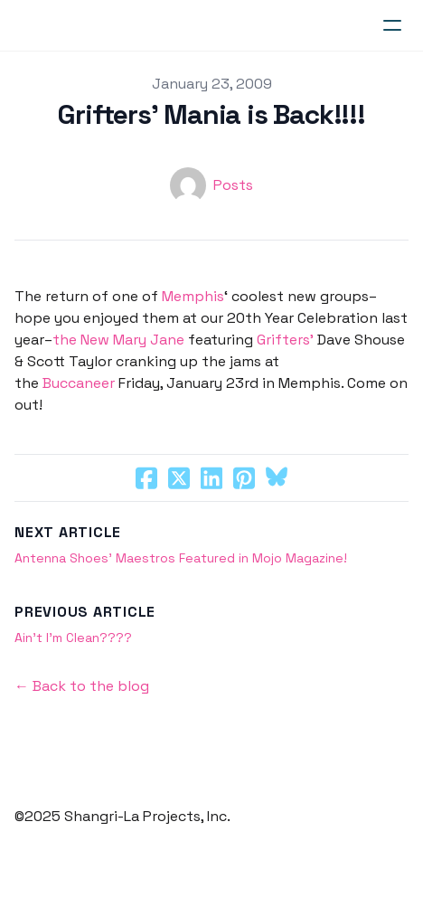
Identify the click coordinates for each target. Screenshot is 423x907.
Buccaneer (78, 382)
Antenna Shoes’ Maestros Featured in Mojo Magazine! (180, 558)
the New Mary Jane (118, 339)
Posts (233, 184)
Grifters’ (285, 339)
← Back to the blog (81, 685)
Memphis (193, 296)
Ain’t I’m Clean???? (73, 637)
